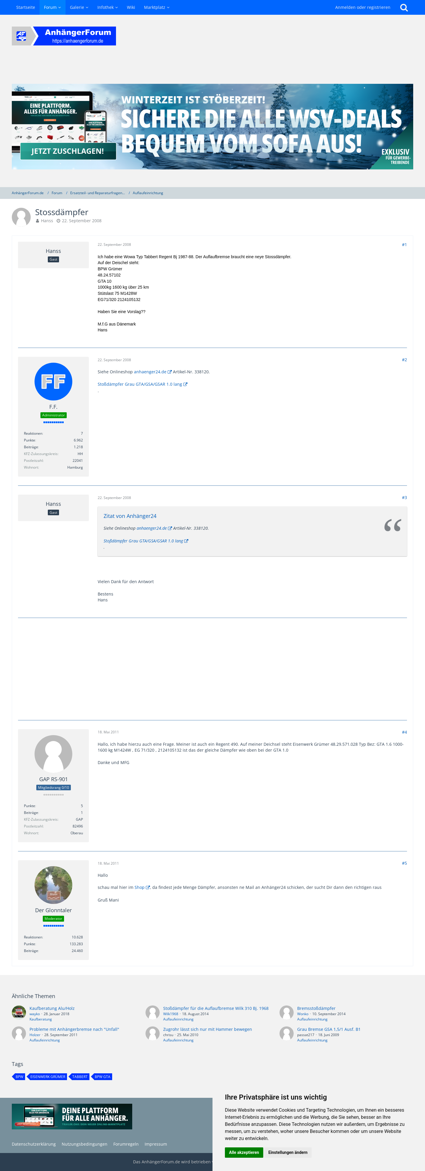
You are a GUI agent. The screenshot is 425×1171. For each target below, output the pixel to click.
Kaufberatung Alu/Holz (52, 1008)
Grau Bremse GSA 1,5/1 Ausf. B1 (329, 1029)
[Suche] (404, 7)
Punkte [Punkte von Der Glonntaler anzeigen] (29, 943)
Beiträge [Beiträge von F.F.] (31, 446)
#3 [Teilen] (404, 497)
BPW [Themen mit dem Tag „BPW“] (19, 1076)
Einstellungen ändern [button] (288, 1152)
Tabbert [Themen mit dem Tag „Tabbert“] (80, 1076)
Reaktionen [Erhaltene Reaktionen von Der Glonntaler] (33, 937)
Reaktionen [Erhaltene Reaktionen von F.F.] (33, 433)
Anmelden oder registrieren (362, 7)
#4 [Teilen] (404, 732)
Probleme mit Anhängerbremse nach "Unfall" (74, 1029)
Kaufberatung (41, 1019)
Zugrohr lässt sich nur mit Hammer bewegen (207, 1029)
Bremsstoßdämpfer (316, 1008)
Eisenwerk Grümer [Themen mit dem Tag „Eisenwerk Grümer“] (47, 1076)
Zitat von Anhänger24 (130, 515)
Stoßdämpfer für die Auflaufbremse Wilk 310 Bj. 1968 (216, 1008)
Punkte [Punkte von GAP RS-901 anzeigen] (29, 805)
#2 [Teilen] (404, 359)
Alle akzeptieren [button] (244, 1152)
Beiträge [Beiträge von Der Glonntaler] (31, 950)
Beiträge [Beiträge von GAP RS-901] (31, 812)
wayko (35, 1013)
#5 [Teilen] (404, 863)
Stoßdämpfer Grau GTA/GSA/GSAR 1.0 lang (140, 384)
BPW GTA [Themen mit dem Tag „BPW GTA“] (102, 1076)
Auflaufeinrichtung (178, 1019)
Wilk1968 (170, 1013)
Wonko (302, 1013)
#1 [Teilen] (404, 244)
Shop (140, 887)
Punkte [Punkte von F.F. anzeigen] (29, 440)
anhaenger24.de (150, 371)
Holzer (35, 1034)
